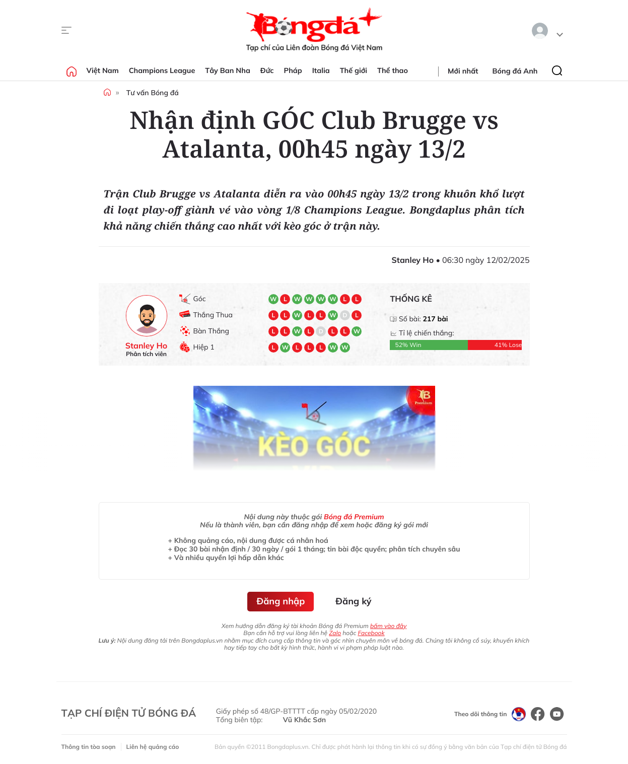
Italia (321, 70)
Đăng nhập (280, 601)
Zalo (335, 633)
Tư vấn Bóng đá (152, 92)
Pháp (293, 70)
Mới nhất (463, 71)
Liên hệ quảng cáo (152, 746)
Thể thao (392, 70)
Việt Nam (103, 70)
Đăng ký (353, 601)
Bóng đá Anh (515, 71)
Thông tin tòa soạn (88, 746)
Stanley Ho (146, 346)
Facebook (371, 633)
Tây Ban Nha (227, 70)
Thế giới (353, 70)
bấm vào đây (388, 626)
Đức (267, 70)
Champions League (162, 70)
